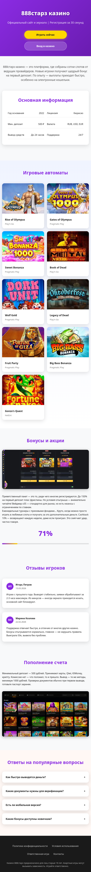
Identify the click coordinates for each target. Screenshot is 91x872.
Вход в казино (45, 46)
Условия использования (65, 846)
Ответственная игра (38, 854)
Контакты (58, 854)
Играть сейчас (45, 34)
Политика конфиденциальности (30, 846)
